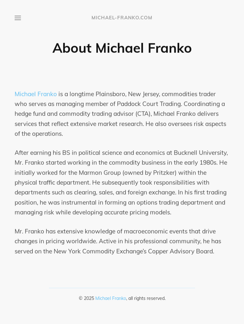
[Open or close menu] (18, 17)
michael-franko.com (122, 18)
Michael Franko (36, 94)
